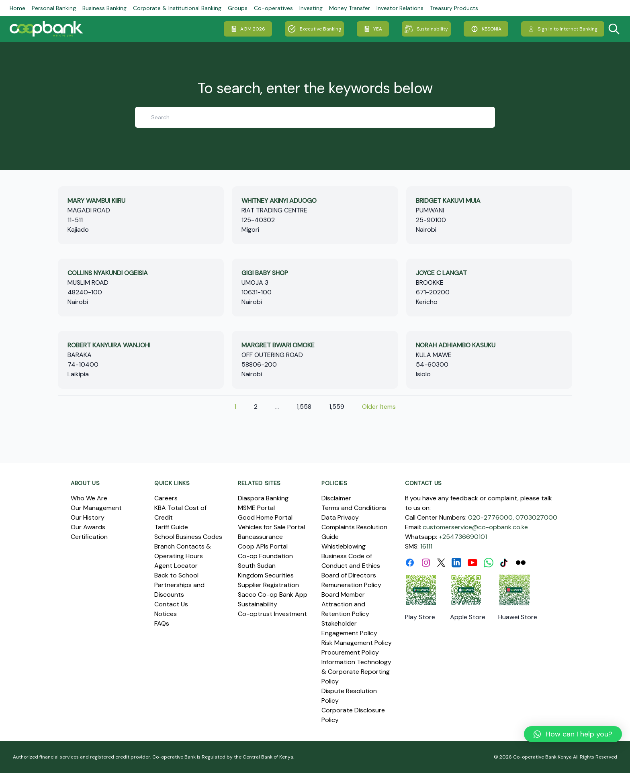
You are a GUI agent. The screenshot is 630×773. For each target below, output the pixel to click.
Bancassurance (260, 536)
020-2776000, (491, 517)
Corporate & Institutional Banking (177, 8)
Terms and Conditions (353, 508)
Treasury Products (454, 8)
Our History (87, 517)
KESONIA (485, 29)
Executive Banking (314, 29)
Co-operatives (273, 8)
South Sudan (257, 565)
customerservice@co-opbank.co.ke (475, 527)
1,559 (336, 406)
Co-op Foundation (265, 556)
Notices (165, 614)
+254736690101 (463, 536)
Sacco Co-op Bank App (272, 594)
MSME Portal (256, 508)
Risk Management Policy (356, 642)
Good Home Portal (265, 517)
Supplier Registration (268, 585)
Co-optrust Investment (272, 614)
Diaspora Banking (263, 498)
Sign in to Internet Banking (562, 29)
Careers (166, 498)
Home (17, 8)
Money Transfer (349, 8)
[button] (573, 734)
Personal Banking (54, 8)
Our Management (96, 508)
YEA (373, 29)
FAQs (161, 623)
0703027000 (536, 517)
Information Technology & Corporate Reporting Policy (356, 671)
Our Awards (88, 527)
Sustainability (426, 29)
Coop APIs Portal (263, 546)
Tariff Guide (171, 527)
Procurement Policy (350, 652)
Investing (311, 8)
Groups (238, 8)
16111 (426, 546)
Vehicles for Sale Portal (271, 527)
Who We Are (89, 498)
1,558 (304, 406)
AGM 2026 (248, 29)
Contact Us (171, 604)
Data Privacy (340, 517)
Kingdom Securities (266, 575)
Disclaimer (336, 498)
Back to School (176, 575)
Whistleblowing (343, 546)
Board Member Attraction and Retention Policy (345, 604)
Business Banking (104, 8)
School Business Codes (188, 536)
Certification (89, 536)
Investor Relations (399, 8)
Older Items (379, 406)
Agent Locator (176, 565)
